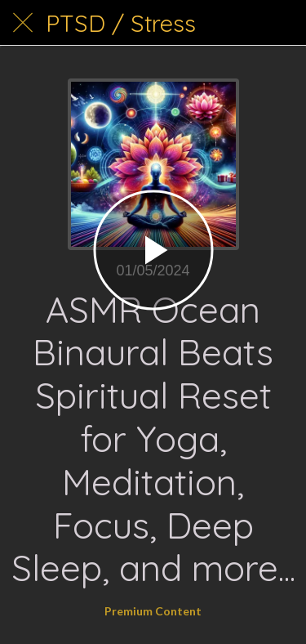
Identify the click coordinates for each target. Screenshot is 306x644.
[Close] (23, 23)
